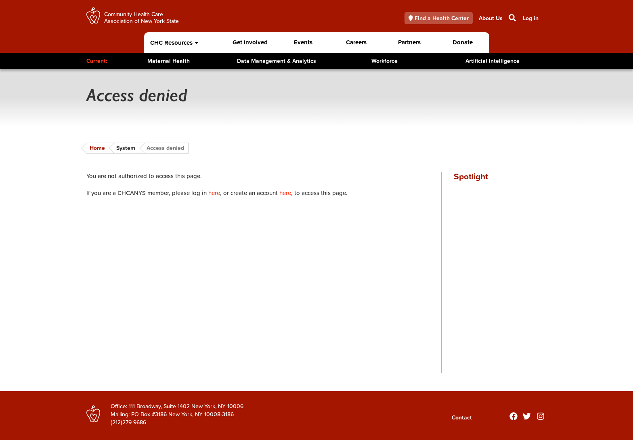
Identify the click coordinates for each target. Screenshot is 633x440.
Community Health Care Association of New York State (141, 17)
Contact (462, 417)
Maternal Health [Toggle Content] (168, 61)
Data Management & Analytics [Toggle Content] (276, 61)
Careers (356, 42)
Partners (409, 42)
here (214, 192)
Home (97, 148)
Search (512, 17)
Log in (531, 18)
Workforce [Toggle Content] (384, 61)
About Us (491, 18)
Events (303, 42)
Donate (463, 42)
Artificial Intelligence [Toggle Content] (492, 61)
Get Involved (250, 42)
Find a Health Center (439, 18)
